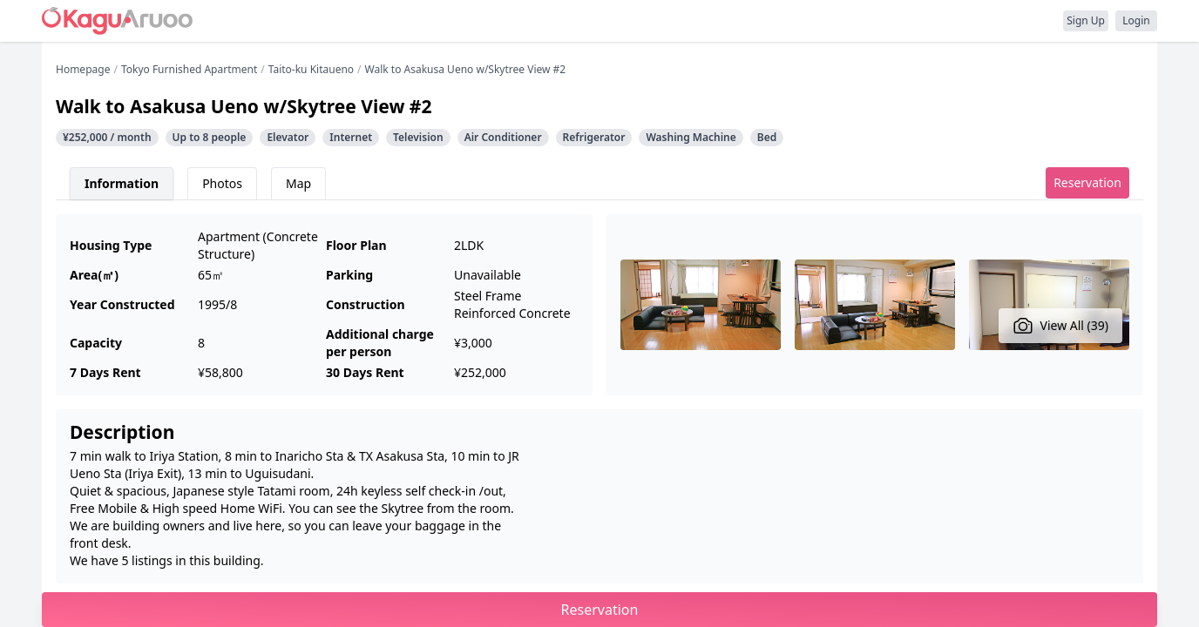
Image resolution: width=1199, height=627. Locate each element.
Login (1135, 20)
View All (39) (1061, 325)
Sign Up (1086, 20)
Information (122, 183)
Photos (222, 183)
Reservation (1087, 182)
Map (298, 183)
